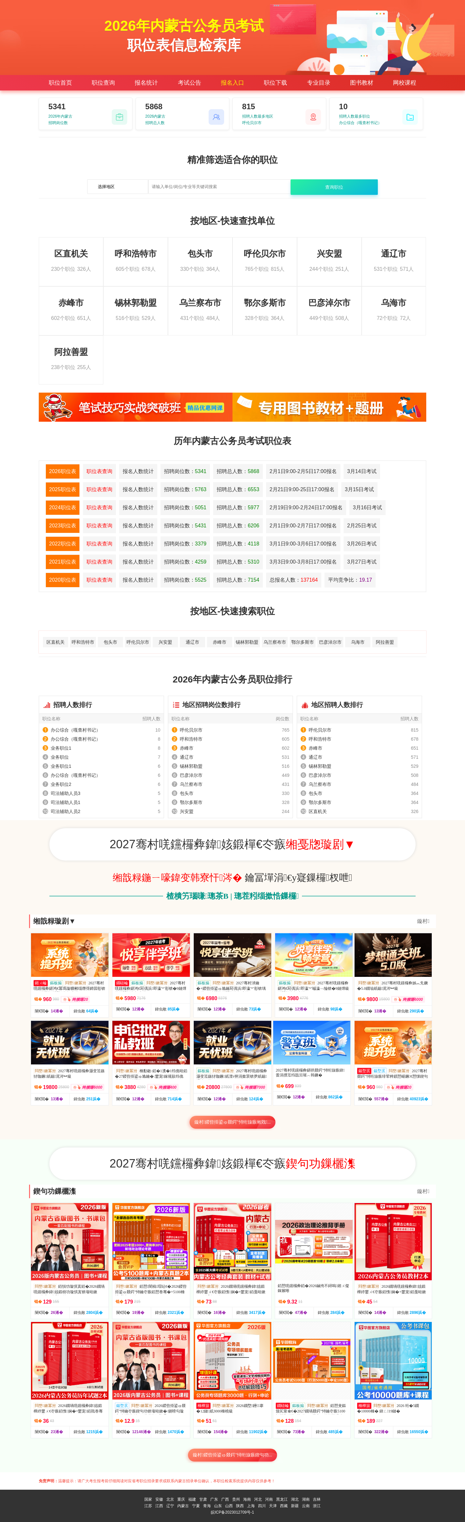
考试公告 (189, 82)
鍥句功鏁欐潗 (54, 1191)
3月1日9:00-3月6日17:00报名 (303, 543)
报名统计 (146, 82)
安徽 (159, 1499)
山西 (229, 1506)
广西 (225, 1499)
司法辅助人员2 (65, 811)
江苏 (148, 1506)
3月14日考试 (362, 471)
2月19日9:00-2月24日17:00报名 (306, 507)
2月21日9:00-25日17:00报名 (302, 489)
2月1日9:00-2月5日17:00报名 (303, 471)
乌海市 (358, 642)
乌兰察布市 (275, 642)
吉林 (317, 1499)
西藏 (284, 1506)
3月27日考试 (362, 562)
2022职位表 (62, 543)
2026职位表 (62, 471)
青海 (207, 1506)
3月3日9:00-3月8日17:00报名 (303, 562)
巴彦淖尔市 (330, 642)
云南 (306, 1506)
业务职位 (60, 757)
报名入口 (232, 82)
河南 (269, 1499)
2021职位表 (62, 562)
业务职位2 (61, 784)
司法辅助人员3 (65, 793)
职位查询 (103, 82)
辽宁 (170, 1506)
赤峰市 (219, 642)
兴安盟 (165, 642)
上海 (251, 1506)
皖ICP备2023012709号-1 (232, 1512)
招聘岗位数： (185, 471)
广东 (214, 1499)
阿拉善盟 (385, 642)
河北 (258, 1499)
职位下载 (275, 82)
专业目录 (318, 82)
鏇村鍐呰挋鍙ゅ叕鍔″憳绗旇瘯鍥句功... (232, 1455)
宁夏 (196, 1506)
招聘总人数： (238, 471)
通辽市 (192, 642)
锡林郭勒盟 (247, 642)
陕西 (240, 1506)
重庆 (181, 1499)
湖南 (306, 1499)
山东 (218, 1506)
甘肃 (203, 1499)
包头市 (110, 642)
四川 (262, 1506)
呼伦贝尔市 (138, 642)
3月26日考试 (362, 543)
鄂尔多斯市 (302, 642)
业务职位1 (61, 748)
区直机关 (55, 642)
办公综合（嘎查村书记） (75, 730)
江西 (159, 1506)
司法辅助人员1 (65, 802)
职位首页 (60, 82)
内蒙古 (183, 1506)
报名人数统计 (138, 471)
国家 (148, 1499)
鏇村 (423, 921)
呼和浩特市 (83, 642)
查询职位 (334, 187)
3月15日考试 (359, 489)
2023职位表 (62, 525)
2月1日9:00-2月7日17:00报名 (303, 525)
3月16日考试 (367, 507)
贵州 (236, 1499)
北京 (170, 1499)
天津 (273, 1506)
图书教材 (361, 82)
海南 (247, 1499)
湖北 (295, 1499)
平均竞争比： (350, 580)
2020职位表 (62, 580)
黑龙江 (282, 1499)
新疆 (295, 1506)
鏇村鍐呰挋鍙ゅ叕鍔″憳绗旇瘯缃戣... (232, 1122)
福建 (192, 1499)
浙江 (317, 1506)
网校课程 (404, 82)
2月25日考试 (362, 525)
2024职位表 (62, 507)
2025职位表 (62, 489)
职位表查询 (99, 471)
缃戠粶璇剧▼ (54, 921)
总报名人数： (294, 580)
